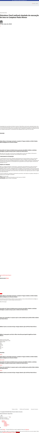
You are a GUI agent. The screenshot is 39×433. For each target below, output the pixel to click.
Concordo (17, 432)
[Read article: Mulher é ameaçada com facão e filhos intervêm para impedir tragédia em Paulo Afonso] (19, 330)
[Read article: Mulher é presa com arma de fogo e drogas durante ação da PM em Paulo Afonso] (19, 322)
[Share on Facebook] (2, 275)
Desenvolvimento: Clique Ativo (6, 413)
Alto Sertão (4, 12)
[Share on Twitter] (0, 276)
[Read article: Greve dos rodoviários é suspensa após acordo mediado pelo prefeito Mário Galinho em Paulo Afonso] (19, 313)
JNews (4, 429)
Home (1, 12)
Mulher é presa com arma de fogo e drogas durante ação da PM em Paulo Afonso (18, 326)
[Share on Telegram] (9, 275)
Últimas (3, 420)
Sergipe (5, 425)
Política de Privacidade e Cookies (9, 432)
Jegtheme (27, 429)
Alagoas (5, 423)
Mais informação (3, 301)
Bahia (1, 293)
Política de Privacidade (24, 409)
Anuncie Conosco (34, 409)
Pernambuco (6, 424)
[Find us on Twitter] (0, 427)
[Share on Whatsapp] (6, 275)
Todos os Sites (15, 409)
